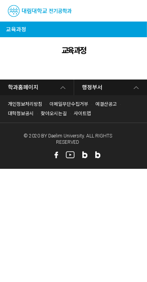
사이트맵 (82, 113)
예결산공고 (106, 104)
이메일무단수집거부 (68, 104)
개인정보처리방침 (25, 104)
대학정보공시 (21, 113)
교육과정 (16, 29)
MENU (136, 11)
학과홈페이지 (23, 87)
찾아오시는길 (54, 113)
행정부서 (92, 87)
